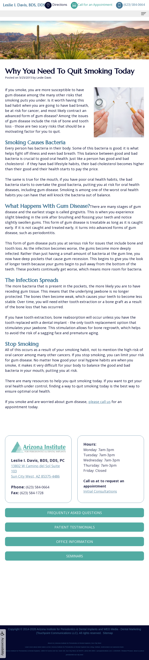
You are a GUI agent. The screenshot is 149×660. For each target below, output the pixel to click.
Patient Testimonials (74, 532)
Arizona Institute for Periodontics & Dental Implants (67, 629)
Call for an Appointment (91, 5)
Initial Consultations (100, 496)
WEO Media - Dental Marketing (122, 629)
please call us (99, 401)
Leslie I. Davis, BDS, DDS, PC (27, 5)
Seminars (74, 560)
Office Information (74, 546)
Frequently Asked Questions (74, 517)
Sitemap (108, 633)
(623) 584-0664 (37, 492)
